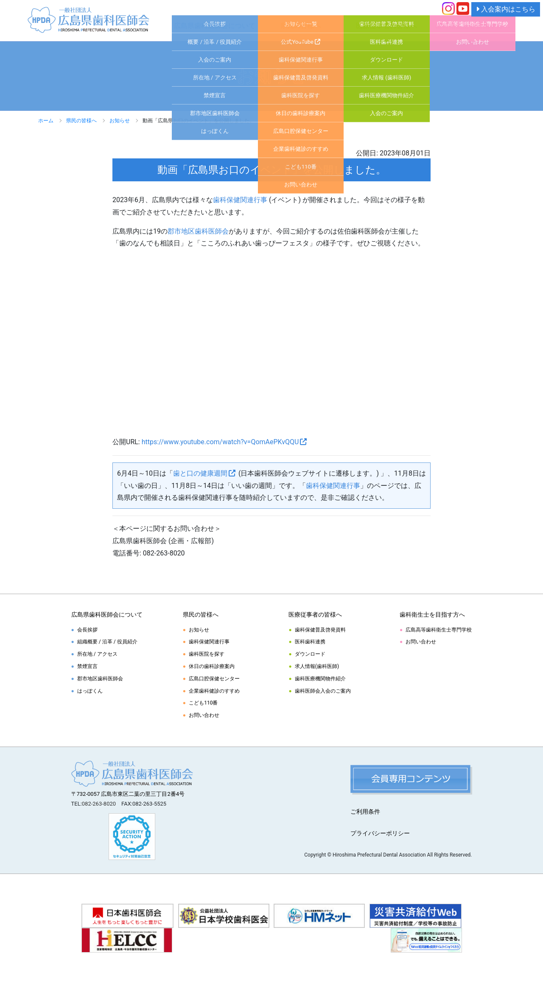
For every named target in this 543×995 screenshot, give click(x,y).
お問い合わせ (204, 715)
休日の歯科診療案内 (212, 666)
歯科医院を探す (206, 654)
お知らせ (119, 121)
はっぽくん (90, 691)
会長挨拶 (87, 630)
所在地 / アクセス (97, 654)
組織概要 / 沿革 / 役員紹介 (107, 642)
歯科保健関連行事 (240, 200)
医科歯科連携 (310, 642)
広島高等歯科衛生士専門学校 (439, 630)
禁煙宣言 (87, 666)
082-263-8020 (99, 804)
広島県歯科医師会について (214, 26)
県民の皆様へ (300, 26)
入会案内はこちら (505, 9)
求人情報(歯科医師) (317, 666)
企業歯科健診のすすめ (214, 691)
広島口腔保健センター (214, 679)
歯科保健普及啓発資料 (320, 630)
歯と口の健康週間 (200, 473)
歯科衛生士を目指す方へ (472, 26)
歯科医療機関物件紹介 (320, 679)
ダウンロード (310, 654)
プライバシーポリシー (380, 833)
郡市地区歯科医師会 (198, 231)
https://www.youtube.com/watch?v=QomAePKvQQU (220, 442)
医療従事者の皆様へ (386, 26)
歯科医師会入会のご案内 (323, 691)
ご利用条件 (365, 811)
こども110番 (203, 703)
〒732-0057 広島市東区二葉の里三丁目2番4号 (128, 794)
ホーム (45, 121)
